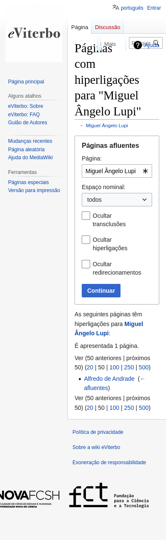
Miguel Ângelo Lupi (107, 125)
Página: (92, 158)
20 (90, 367)
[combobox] (117, 171)
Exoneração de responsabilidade (109, 462)
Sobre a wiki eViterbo (96, 447)
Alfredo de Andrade (109, 378)
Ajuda (151, 45)
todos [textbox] (94, 199)
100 (114, 367)
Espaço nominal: (104, 187)
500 (143, 367)
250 (129, 367)
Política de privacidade (97, 432)
